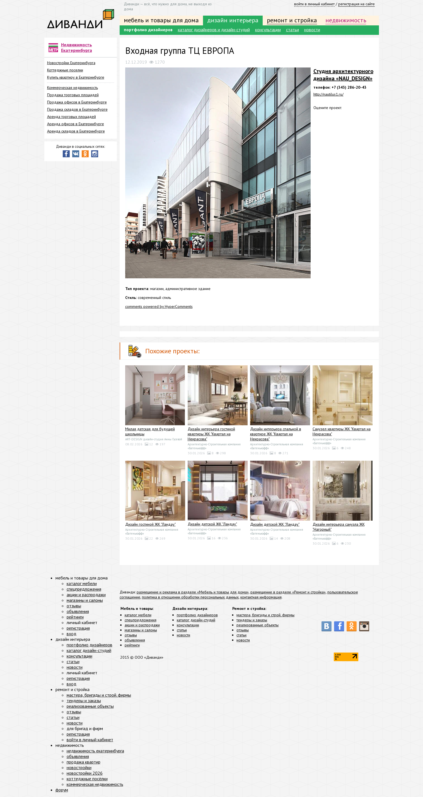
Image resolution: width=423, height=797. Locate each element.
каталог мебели (138, 614)
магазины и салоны (141, 629)
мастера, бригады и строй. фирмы (265, 614)
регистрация (78, 628)
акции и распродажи (142, 624)
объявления (135, 640)
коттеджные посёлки (87, 778)
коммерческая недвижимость (95, 784)
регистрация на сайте (356, 3)
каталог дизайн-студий (196, 619)
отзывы (131, 634)
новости (312, 29)
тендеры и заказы (251, 619)
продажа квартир (83, 762)
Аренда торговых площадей (71, 116)
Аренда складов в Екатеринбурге (76, 131)
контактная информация (261, 597)
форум (61, 790)
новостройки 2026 (85, 773)
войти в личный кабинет (314, 3)
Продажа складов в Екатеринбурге (77, 109)
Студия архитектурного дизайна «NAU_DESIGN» (343, 74)
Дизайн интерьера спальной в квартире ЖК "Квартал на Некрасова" (275, 433)
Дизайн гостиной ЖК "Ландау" (150, 524)
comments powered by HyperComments (159, 306)
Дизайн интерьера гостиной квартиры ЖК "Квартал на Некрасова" (211, 433)
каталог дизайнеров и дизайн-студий (214, 29)
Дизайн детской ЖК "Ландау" (212, 523)
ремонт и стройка (292, 20)
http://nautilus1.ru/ (328, 94)
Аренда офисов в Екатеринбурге (75, 123)
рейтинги (132, 645)
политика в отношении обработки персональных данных (190, 597)
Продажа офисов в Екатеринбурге (77, 102)
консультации (268, 29)
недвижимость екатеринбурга (95, 750)
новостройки (79, 767)
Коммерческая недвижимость (72, 87)
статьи (292, 29)
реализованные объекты (257, 624)
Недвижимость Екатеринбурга (76, 47)
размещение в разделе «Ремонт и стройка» (288, 592)
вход (71, 633)
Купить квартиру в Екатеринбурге (75, 77)
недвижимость (345, 20)
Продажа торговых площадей (73, 94)
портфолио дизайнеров (148, 29)
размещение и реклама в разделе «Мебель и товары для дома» (193, 592)
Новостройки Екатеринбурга (71, 62)
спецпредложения (140, 619)
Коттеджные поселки (65, 70)
